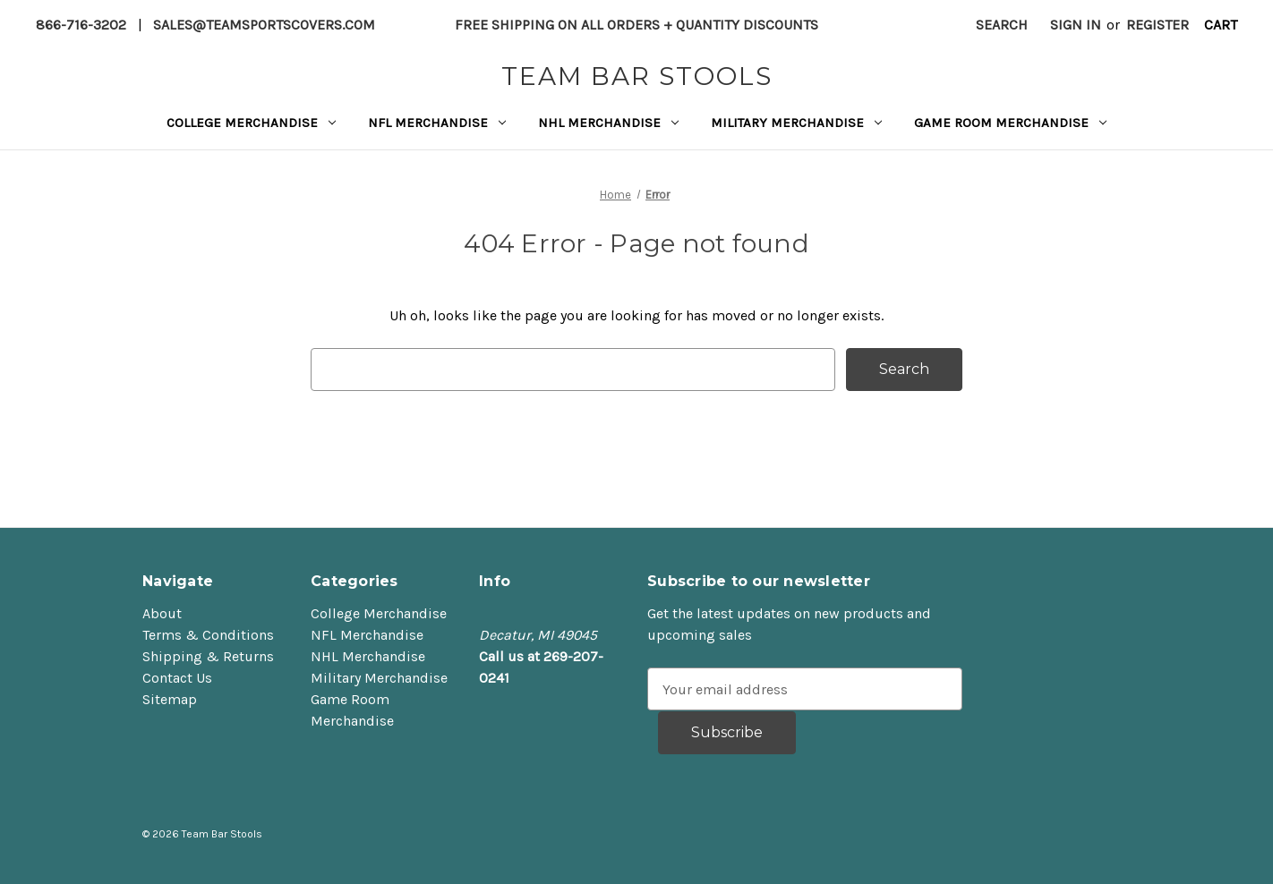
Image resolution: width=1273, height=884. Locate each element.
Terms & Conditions (208, 634)
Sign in (1075, 24)
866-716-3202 (81, 24)
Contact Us (177, 677)
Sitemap (169, 699)
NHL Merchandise (608, 123)
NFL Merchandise (437, 123)
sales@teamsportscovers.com (264, 24)
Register (1157, 24)
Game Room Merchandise (1010, 123)
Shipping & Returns (208, 656)
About (162, 613)
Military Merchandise (796, 123)
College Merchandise (251, 123)
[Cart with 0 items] (1220, 25)
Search (1002, 24)
